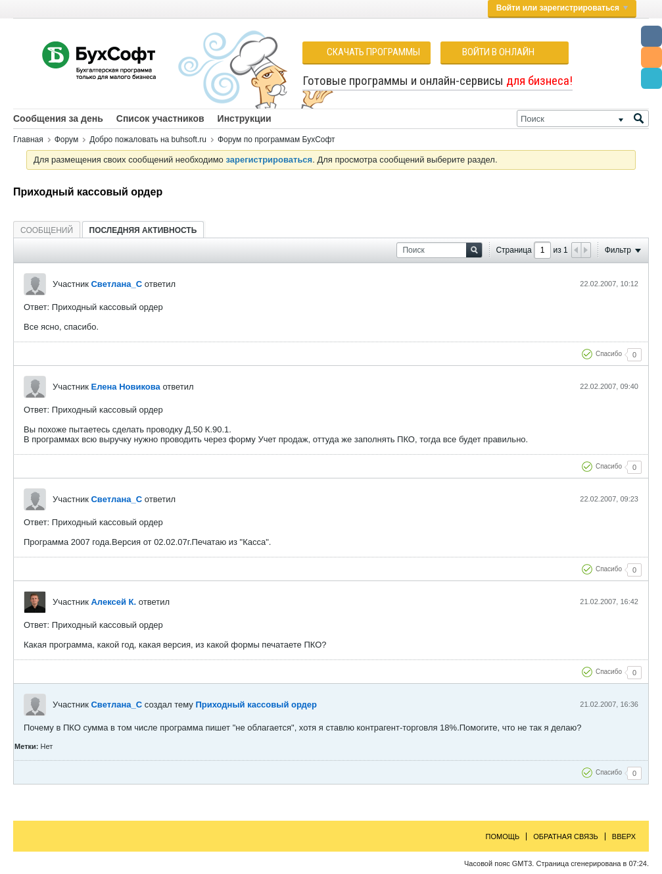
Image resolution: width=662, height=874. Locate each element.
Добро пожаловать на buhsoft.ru (147, 139)
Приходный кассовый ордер (256, 704)
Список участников (160, 118)
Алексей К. (113, 602)
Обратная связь (565, 836)
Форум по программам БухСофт (276, 139)
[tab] (46, 230)
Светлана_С (116, 284)
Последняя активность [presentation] (143, 230)
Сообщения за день (58, 118)
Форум (66, 139)
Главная (28, 139)
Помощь (503, 836)
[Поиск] (583, 118)
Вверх (624, 836)
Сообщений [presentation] (46, 230)
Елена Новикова (125, 387)
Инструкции (245, 118)
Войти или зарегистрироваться (562, 8)
